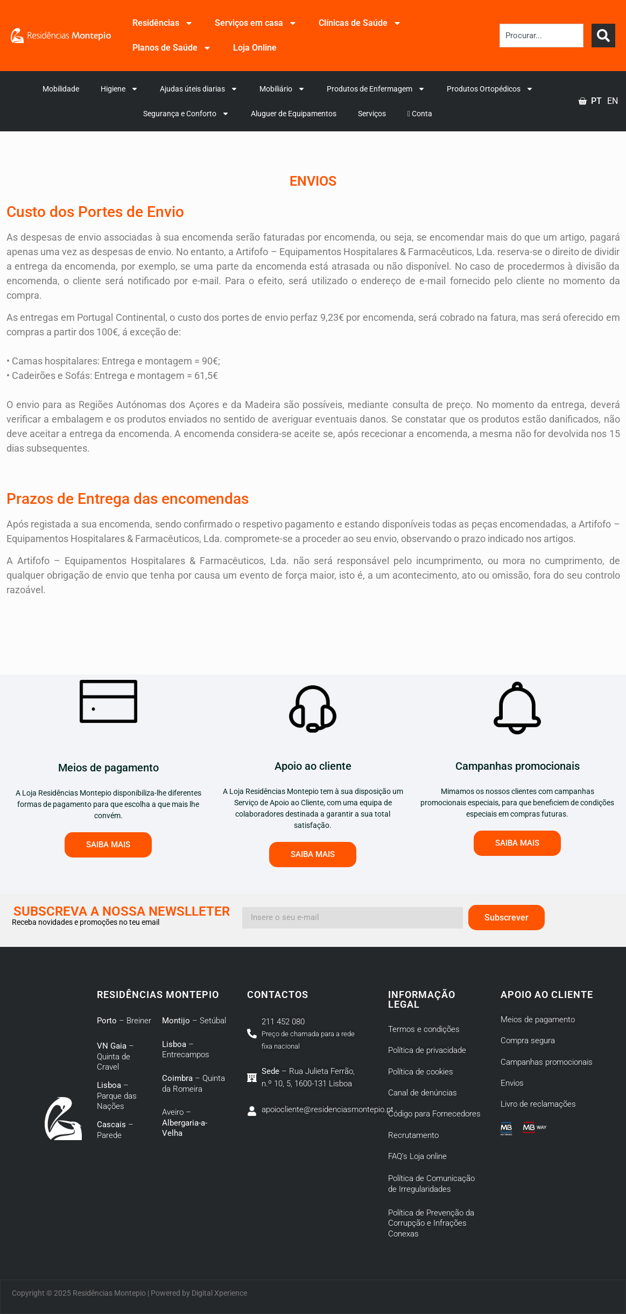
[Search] (603, 35)
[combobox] (541, 35)
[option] (612, 101)
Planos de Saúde (172, 48)
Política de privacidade (427, 1050)
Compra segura (528, 1040)
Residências (162, 23)
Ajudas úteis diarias (199, 89)
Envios (512, 1083)
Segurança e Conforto (186, 113)
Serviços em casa (256, 23)
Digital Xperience (219, 1293)
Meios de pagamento (538, 1019)
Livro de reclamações (538, 1104)
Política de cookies (420, 1072)
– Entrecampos (185, 1049)
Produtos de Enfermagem (376, 89)
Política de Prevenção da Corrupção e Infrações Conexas (431, 1223)
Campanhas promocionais (547, 1062)
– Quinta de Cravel (115, 1056)
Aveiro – (184, 1122)
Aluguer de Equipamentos (293, 113)
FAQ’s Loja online (417, 1156)
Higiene (119, 89)
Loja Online (255, 48)
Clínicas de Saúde (360, 23)
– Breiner (124, 1020)
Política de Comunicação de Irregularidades (431, 1184)
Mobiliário (282, 89)
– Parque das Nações (117, 1095)
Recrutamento (413, 1135)
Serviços (372, 113)
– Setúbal (194, 1020)
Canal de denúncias (422, 1093)
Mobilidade (61, 89)
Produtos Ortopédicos (490, 89)
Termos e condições (424, 1029)
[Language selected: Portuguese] (602, 101)
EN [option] (612, 101)
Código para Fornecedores (434, 1114)
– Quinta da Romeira (193, 1083)
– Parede (115, 1130)
